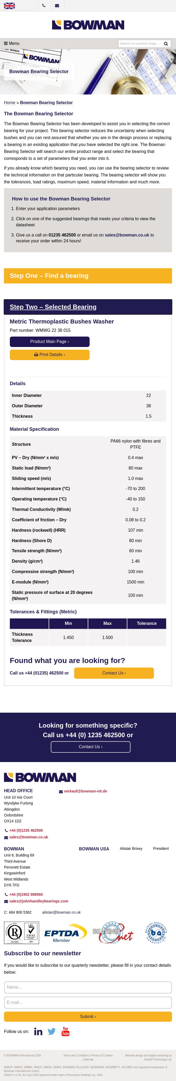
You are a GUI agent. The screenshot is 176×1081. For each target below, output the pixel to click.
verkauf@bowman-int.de (83, 791)
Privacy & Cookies (102, 1055)
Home (9, 102)
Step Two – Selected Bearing (53, 306)
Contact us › (114, 673)
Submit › (88, 1016)
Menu (11, 43)
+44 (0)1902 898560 (23, 894)
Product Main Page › (49, 341)
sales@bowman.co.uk (127, 235)
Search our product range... (139, 43)
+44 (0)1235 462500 (23, 830)
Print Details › (49, 354)
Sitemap (89, 1059)
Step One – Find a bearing (49, 275)
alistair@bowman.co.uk (61, 912)
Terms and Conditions (76, 1055)
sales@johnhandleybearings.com (36, 901)
